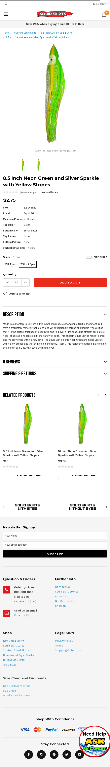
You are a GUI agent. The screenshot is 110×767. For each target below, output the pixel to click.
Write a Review (50, 192)
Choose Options (28, 475)
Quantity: (10, 274)
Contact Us (62, 587)
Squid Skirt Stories (67, 591)
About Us (61, 596)
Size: (13, 257)
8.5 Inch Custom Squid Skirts (57, 32)
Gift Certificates (65, 601)
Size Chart (100, 257)
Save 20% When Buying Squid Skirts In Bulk (55, 24)
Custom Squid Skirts (25, 32)
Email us (21, 615)
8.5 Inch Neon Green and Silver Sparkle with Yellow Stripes (37, 37)
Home (6, 32)
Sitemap (60, 606)
